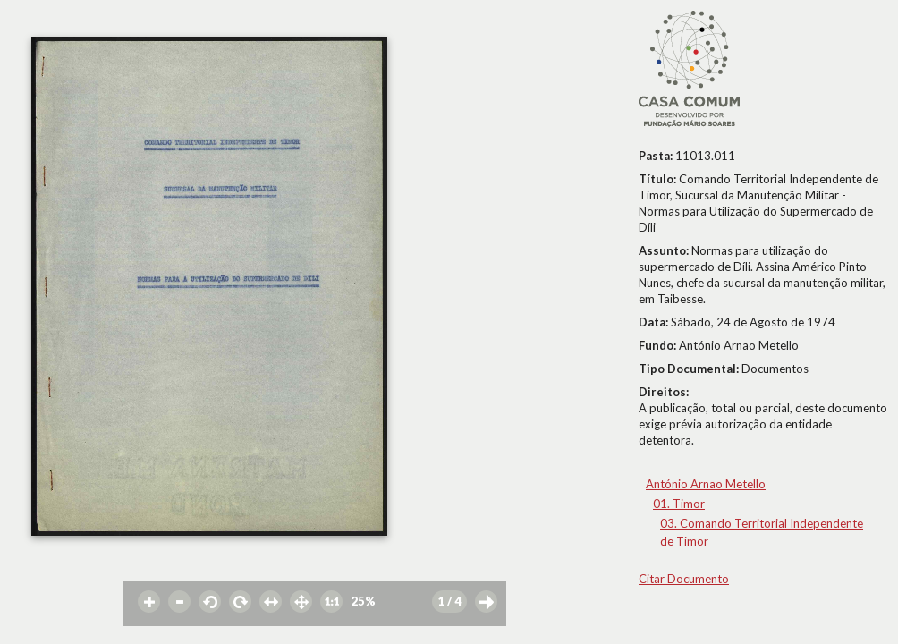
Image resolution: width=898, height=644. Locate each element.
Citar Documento (684, 579)
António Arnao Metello (706, 484)
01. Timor (679, 503)
